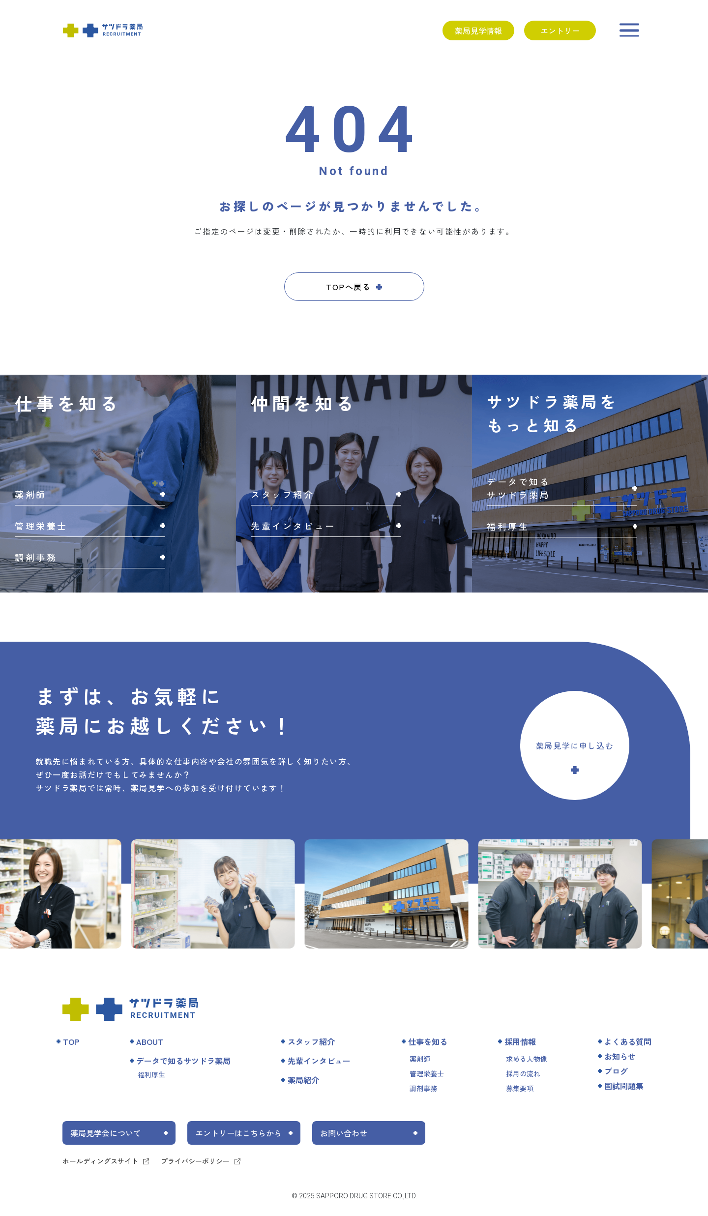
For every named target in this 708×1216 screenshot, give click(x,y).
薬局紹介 (303, 1080)
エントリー (560, 30)
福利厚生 (151, 1074)
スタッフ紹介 (311, 1041)
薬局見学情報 (478, 30)
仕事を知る (427, 1041)
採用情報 (520, 1041)
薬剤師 (420, 1059)
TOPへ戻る (348, 287)
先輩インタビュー (319, 1061)
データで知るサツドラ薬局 (183, 1061)
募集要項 (519, 1088)
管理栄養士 (427, 1073)
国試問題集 (624, 1086)
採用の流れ (523, 1073)
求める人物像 (526, 1059)
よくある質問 (627, 1041)
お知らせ (620, 1056)
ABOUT (149, 1041)
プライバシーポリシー (195, 1161)
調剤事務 (423, 1088)
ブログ (616, 1071)
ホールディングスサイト (100, 1161)
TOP (71, 1041)
